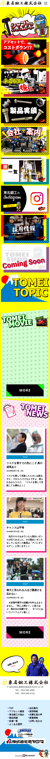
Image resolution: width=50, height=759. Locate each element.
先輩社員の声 (35, 714)
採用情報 (33, 711)
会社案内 (33, 708)
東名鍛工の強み (16, 714)
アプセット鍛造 (16, 711)
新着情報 (33, 717)
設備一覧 (13, 720)
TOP (11, 708)
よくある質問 (15, 724)
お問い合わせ (35, 720)
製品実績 (13, 717)
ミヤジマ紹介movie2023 (15, 369)
